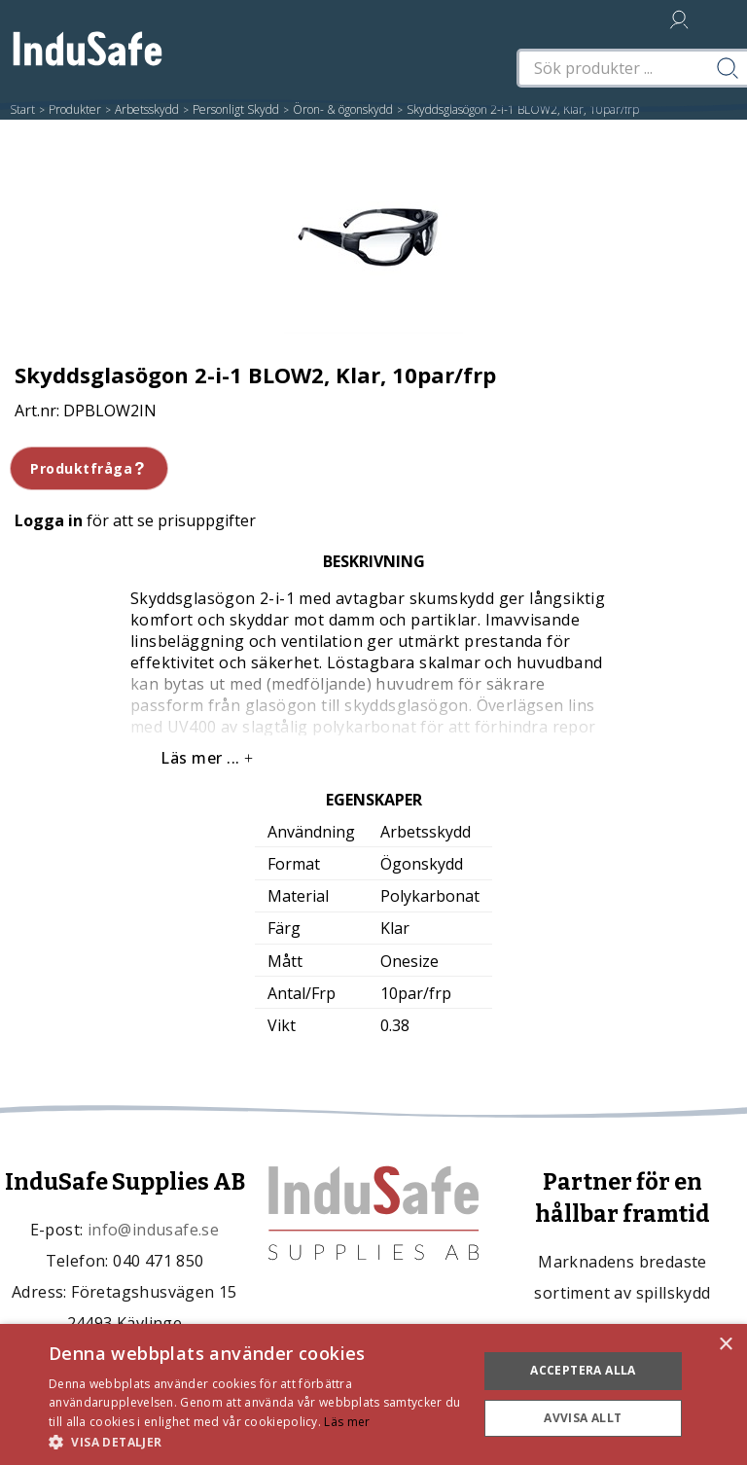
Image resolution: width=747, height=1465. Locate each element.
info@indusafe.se (153, 1229)
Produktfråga (89, 468)
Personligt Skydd (236, 109)
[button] (257, 1441)
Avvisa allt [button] (583, 1418)
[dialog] (373, 1394)
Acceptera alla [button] (583, 1370)
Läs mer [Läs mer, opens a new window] (347, 1421)
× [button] (725, 1345)
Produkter (75, 109)
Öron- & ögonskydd (343, 109)
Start (22, 109)
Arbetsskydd (147, 109)
